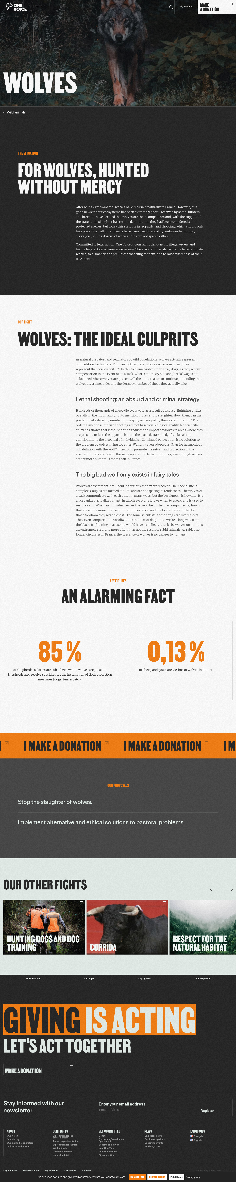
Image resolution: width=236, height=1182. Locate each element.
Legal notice (10, 1171)
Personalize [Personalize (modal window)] (177, 1177)
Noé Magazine (152, 1147)
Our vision (12, 1136)
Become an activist (109, 1145)
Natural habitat (61, 1155)
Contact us (70, 1171)
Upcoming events (153, 1143)
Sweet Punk (214, 1171)
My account (186, 7)
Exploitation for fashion (65, 1145)
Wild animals (60, 1148)
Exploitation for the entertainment (63, 1137)
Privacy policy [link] (193, 1177)
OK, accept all (137, 1177)
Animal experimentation (66, 1141)
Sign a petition (106, 1155)
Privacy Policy (31, 1171)
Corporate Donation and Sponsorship (112, 1140)
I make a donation (117, 746)
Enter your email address (122, 1104)
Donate (103, 1136)
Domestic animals (62, 1152)
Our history (13, 1140)
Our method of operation (20, 1143)
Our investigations (154, 1140)
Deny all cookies (157, 1177)
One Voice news (153, 1136)
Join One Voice (107, 1148)
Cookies (86, 1171)
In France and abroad (18, 1147)
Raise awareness (108, 1152)
